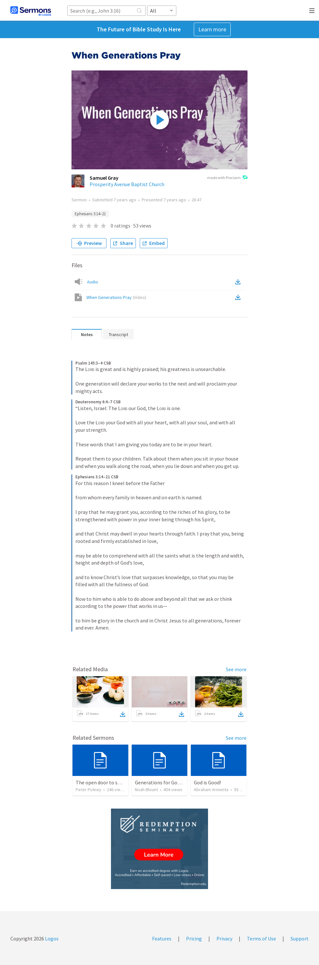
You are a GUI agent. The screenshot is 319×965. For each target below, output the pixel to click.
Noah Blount (146, 789)
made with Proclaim (227, 178)
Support (300, 938)
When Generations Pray (116, 297)
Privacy (224, 938)
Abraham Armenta (211, 789)
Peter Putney (88, 789)
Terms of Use (261, 938)
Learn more (212, 29)
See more (236, 669)
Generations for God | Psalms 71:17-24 (177, 782)
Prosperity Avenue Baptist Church (127, 184)
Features (161, 938)
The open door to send (101, 782)
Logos (51, 938)
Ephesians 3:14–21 (90, 214)
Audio (92, 282)
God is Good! (207, 782)
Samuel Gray (104, 178)
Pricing (194, 938)
